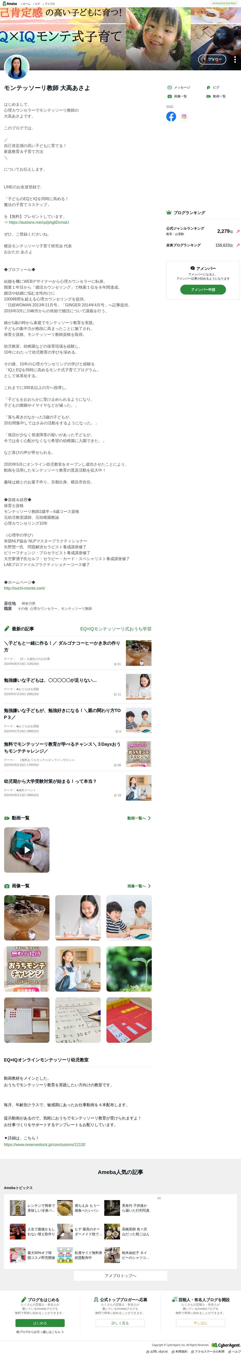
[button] (212, 59)
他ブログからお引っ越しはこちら (38, 1332)
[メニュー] (235, 60)
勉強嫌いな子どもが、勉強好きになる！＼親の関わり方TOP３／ (62, 714)
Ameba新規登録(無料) (224, 3)
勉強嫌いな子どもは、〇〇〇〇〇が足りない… (50, 680)
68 (117, 765)
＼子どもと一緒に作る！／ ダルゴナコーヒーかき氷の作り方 (62, 647)
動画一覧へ (139, 818)
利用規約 (179, 1351)
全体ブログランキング (183, 245)
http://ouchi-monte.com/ (24, 588)
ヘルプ (234, 1351)
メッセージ (178, 87)
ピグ (212, 87)
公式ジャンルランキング (185, 228)
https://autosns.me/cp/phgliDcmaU (39, 222)
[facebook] (171, 116)
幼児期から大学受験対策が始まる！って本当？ (50, 781)
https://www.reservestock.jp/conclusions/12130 (44, 1145)
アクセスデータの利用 (208, 1351)
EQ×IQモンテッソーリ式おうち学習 (115, 628)
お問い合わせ (157, 1351)
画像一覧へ (139, 886)
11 (117, 694)
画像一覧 (177, 96)
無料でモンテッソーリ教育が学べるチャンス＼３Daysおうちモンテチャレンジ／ (62, 748)
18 (117, 795)
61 (117, 664)
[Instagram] (184, 116)
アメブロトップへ (120, 1276)
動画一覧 (216, 96)
